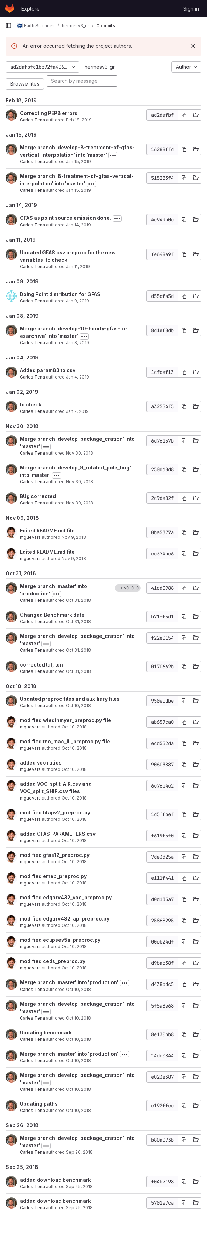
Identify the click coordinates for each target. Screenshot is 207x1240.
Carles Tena (32, 119)
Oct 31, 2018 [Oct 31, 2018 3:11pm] (78, 600)
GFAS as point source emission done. (65, 218)
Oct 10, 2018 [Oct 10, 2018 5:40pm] (74, 769)
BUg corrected (38, 496)
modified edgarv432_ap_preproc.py (64, 919)
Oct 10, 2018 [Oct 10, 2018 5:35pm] (74, 819)
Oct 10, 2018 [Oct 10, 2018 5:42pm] (74, 726)
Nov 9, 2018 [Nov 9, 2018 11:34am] (74, 558)
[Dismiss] (193, 46)
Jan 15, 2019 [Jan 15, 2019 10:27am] (78, 190)
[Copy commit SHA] (184, 115)
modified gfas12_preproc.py (55, 855)
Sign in (191, 9)
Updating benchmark (46, 1033)
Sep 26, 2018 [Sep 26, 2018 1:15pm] (79, 1152)
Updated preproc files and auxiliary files (70, 699)
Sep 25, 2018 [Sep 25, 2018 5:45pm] (79, 1186)
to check (30, 405)
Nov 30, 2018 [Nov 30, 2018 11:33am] (79, 453)
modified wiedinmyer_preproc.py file (65, 720)
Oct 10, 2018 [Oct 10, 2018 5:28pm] (74, 925)
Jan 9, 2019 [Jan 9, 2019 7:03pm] (77, 301)
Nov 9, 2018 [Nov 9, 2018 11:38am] (74, 537)
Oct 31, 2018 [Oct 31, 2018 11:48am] (78, 671)
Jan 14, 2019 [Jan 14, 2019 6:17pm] (78, 224)
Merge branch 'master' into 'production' (69, 982)
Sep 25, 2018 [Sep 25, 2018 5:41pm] (79, 1207)
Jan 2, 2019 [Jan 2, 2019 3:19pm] (77, 411)
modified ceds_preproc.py (52, 961)
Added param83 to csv (47, 370)
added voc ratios (41, 763)
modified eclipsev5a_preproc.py (60, 940)
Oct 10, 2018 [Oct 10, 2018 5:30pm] (74, 883)
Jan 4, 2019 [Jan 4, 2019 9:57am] (77, 377)
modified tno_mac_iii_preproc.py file (65, 741)
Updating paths (39, 1104)
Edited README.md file (47, 530)
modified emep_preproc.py (53, 876)
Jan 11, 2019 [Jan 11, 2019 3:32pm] (78, 266)
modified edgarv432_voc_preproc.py (66, 897)
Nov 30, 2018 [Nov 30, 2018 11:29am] (79, 503)
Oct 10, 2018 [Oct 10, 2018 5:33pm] (74, 840)
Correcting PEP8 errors (48, 113)
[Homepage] (10, 8)
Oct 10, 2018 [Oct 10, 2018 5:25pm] (74, 946)
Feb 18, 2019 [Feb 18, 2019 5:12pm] (79, 119)
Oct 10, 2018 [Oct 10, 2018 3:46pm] (78, 1039)
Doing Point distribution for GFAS (60, 294)
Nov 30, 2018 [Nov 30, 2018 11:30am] (79, 481)
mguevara (30, 537)
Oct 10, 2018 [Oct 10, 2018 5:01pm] (78, 989)
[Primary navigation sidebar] (8, 25)
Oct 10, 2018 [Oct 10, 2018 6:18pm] (78, 705)
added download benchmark (55, 1180)
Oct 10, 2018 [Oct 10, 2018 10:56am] (78, 1110)
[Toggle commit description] (112, 155)
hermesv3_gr (100, 67)
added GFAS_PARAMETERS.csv (58, 834)
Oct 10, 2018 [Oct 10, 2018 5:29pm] (74, 904)
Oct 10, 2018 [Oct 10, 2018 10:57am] (78, 1060)
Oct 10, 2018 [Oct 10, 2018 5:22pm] (74, 967)
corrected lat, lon (41, 665)
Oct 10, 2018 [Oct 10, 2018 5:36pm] (74, 798)
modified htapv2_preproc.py (55, 812)
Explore (30, 9)
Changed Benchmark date (52, 615)
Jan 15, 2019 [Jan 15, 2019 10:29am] (78, 161)
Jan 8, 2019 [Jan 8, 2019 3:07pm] (77, 342)
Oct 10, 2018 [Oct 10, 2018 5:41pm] (74, 748)
